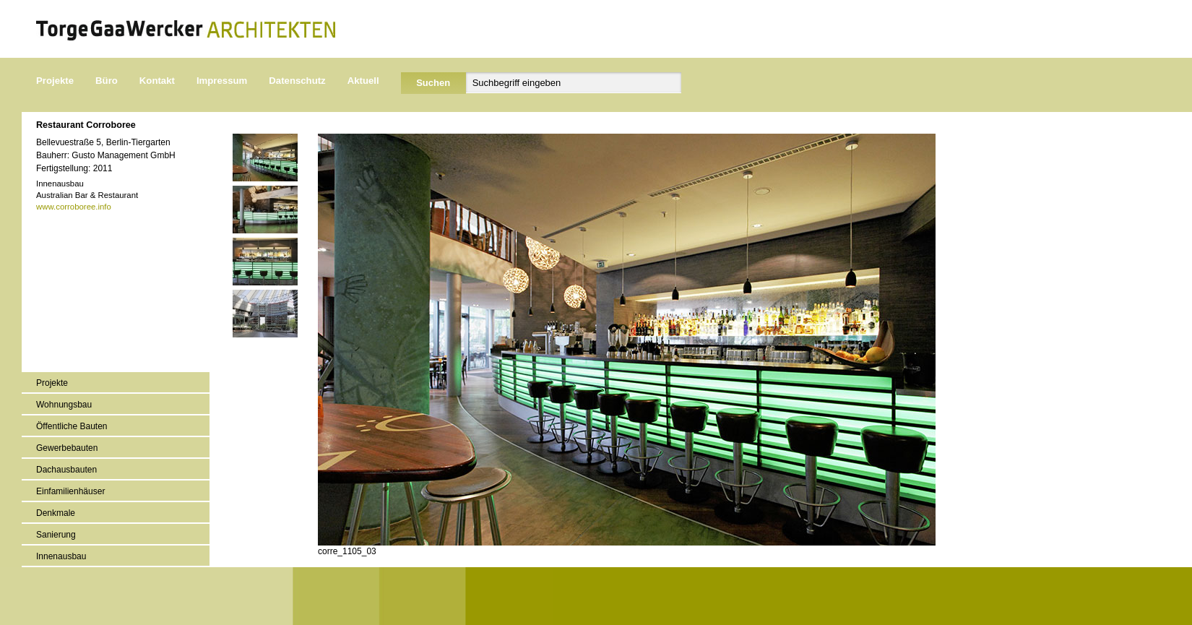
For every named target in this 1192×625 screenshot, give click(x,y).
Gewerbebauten (67, 448)
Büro (106, 80)
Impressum (221, 80)
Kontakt (157, 80)
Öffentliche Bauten (72, 426)
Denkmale (55, 513)
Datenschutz (297, 80)
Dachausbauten (66, 470)
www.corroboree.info (73, 206)
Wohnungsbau (64, 405)
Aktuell (363, 80)
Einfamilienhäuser (70, 491)
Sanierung (56, 535)
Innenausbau (61, 556)
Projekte (55, 80)
